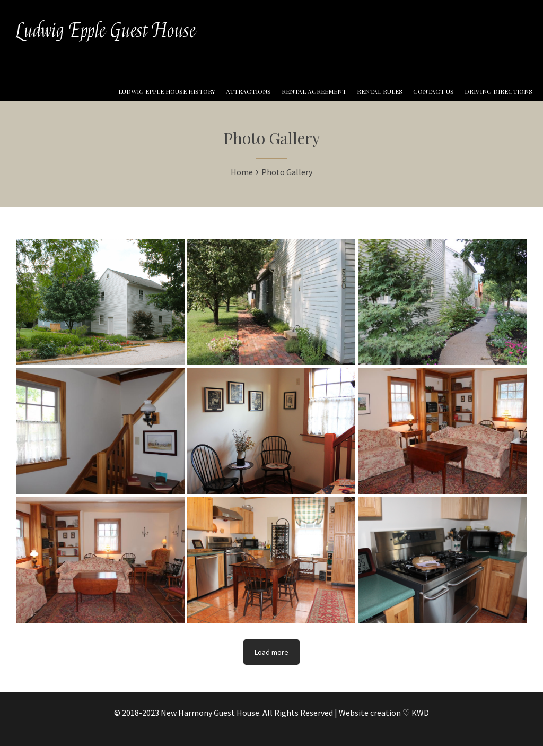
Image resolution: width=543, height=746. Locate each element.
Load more (271, 652)
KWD (420, 712)
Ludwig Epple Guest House (106, 31)
